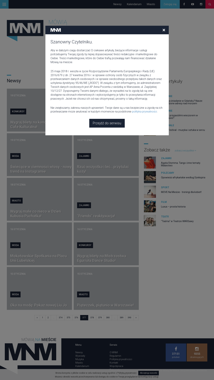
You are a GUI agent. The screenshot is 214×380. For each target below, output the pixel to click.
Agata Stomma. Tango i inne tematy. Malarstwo (181, 164)
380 (108, 317)
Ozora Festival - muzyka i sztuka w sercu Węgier (183, 131)
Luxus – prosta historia (173, 206)
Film (81, 106)
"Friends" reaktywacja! (96, 216)
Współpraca (116, 366)
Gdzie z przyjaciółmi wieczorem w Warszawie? (179, 116)
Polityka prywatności (121, 359)
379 (100, 317)
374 (60, 317)
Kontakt (114, 362)
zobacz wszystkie (154, 88)
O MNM (114, 352)
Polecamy (167, 172)
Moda (15, 156)
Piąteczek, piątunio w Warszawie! (105, 305)
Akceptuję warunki (148, 373)
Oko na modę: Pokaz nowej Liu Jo (38, 305)
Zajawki (84, 156)
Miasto (151, 4)
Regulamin (115, 355)
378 (92, 317)
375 (68, 317)
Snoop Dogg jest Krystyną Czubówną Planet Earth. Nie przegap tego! (100, 122)
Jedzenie (166, 96)
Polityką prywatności (127, 373)
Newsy (117, 4)
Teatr (165, 216)
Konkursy (18, 111)
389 (121, 317)
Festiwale (167, 125)
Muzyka (79, 359)
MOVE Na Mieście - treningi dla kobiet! (181, 192)
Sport (165, 187)
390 (129, 317)
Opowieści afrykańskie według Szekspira (183, 177)
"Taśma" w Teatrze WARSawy (177, 221)
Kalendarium (134, 4)
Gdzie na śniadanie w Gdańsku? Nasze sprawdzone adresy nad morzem (181, 102)
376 (76, 317)
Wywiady (80, 355)
